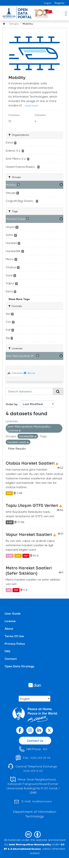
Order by (11, 404)
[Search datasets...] (29, 391)
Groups (14, 23)
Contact (11, 658)
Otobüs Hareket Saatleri (30, 463)
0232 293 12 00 (33, 771)
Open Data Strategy (19, 666)
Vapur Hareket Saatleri (29, 534)
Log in (47, 2)
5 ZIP (9, 522)
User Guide (13, 613)
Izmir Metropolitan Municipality (30, 844)
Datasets (15, 373)
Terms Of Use (14, 636)
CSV (9, 493)
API (8, 589)
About (29, 373)
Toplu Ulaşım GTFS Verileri (32, 505)
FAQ (7, 651)
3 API (9, 555)
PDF (26, 555)
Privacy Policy (15, 643)
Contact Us (35, 740)
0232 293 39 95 (40, 758)
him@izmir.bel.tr (42, 801)
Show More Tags (19, 299)
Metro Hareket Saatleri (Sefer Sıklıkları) (29, 570)
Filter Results (17, 448)
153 (45, 749)
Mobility (28, 23)
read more (31, 105)
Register (59, 2)
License (10, 621)
